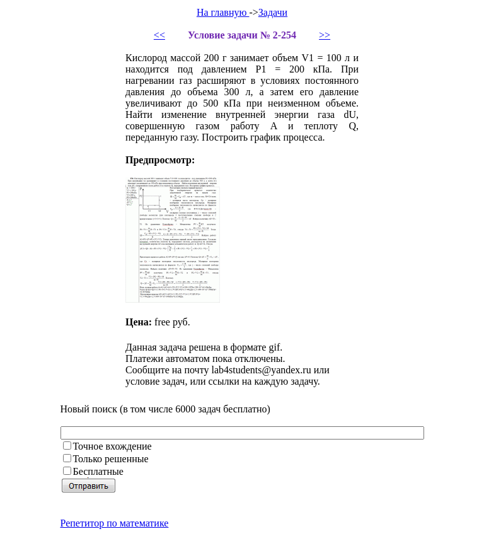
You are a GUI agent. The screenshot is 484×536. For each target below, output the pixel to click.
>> (324, 35)
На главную (223, 12)
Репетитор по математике (114, 523)
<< (159, 35)
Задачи (272, 12)
